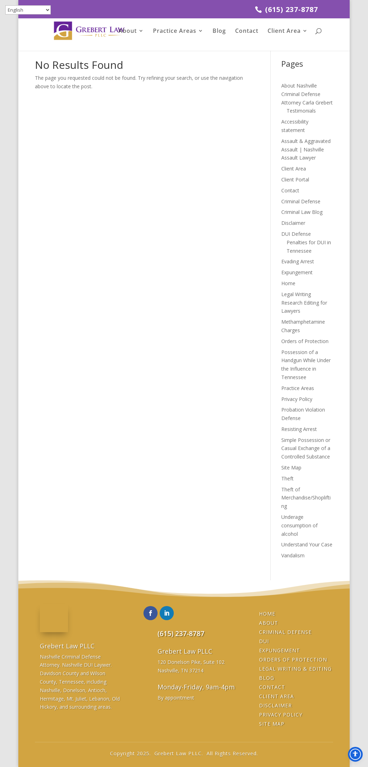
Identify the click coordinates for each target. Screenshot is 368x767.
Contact (246, 31)
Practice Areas (174, 31)
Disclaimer (293, 223)
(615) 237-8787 (290, 9)
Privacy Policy (296, 399)
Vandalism (293, 555)
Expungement (297, 272)
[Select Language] (28, 9)
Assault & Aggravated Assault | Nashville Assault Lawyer (306, 149)
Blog (219, 31)
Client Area (284, 31)
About (127, 31)
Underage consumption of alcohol (299, 525)
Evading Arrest (297, 261)
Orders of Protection (305, 341)
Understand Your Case (306, 544)
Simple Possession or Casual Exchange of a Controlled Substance (305, 448)
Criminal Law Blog (302, 212)
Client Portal (295, 179)
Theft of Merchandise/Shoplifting (306, 498)
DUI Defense (296, 233)
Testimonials (301, 110)
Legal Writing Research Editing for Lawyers (304, 302)
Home (288, 283)
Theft (287, 478)
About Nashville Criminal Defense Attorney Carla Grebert (307, 94)
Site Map (291, 467)
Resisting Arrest (299, 429)
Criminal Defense (300, 201)
